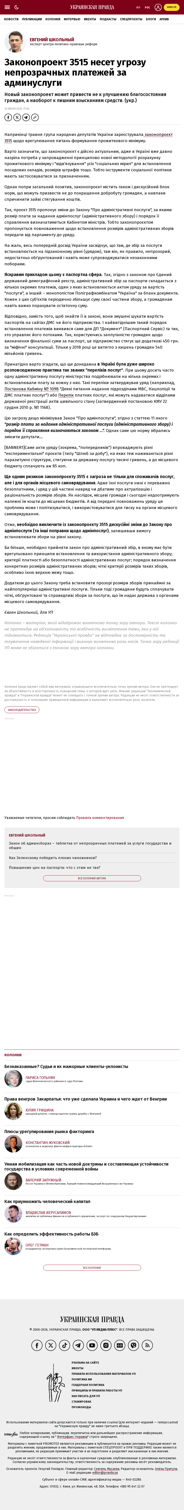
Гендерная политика (88, 1385)
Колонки (52, 19)
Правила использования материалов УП (104, 1373)
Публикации (32, 19)
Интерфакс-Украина (72, 1437)
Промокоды (81, 1407)
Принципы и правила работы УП (97, 1390)
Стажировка (81, 1401)
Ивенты (90, 19)
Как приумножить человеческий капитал (47, 1201)
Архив (164, 19)
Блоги (151, 19)
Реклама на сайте (85, 1362)
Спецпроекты (131, 19)
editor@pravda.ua (105, 1473)
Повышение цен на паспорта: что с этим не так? (54, 867)
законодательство (22, 710)
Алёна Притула (166, 1469)
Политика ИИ (82, 1379)
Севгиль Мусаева (106, 1469)
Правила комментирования (100, 818)
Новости (11, 19)
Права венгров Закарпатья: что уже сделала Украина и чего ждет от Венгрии (85, 1099)
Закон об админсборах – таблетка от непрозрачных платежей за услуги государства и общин (90, 845)
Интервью (72, 19)
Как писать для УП (86, 1396)
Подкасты (108, 19)
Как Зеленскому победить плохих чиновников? (53, 857)
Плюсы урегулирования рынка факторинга (49, 1131)
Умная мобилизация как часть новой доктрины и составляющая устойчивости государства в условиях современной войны (86, 1166)
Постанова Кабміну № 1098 (31, 388)
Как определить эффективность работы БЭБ (51, 1234)
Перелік (66, 395)
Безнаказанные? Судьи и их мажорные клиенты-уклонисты (66, 1066)
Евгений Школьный (52, 39)
